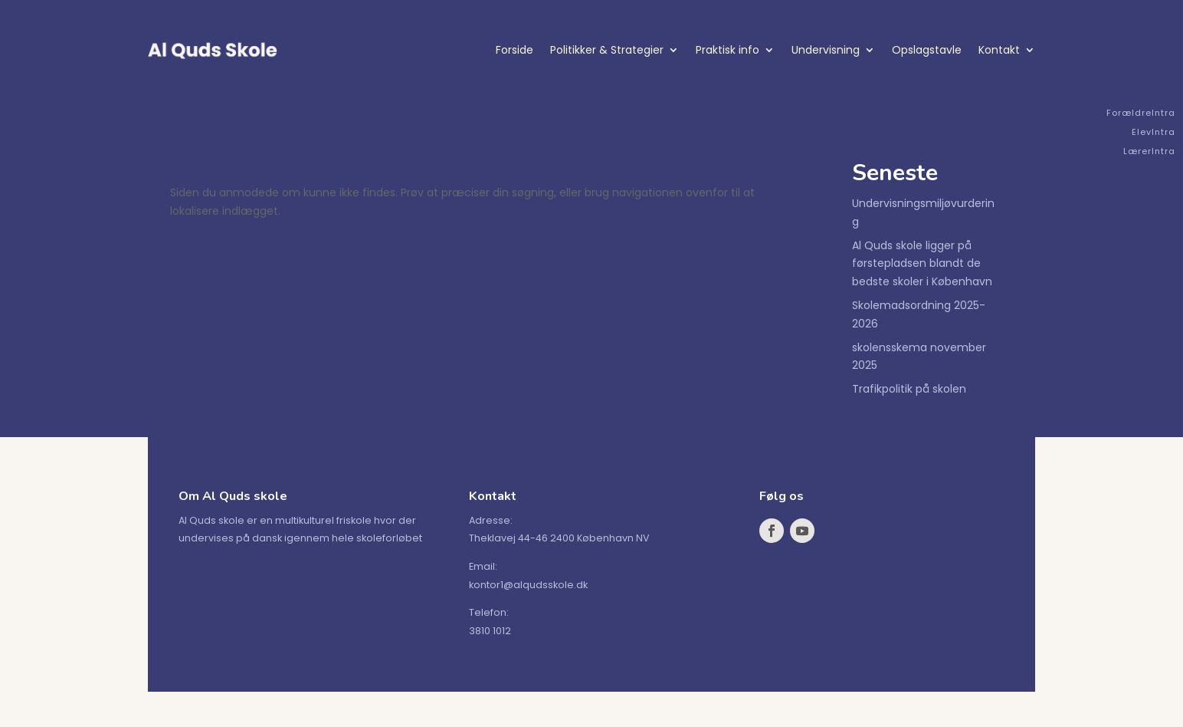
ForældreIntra (1140, 113)
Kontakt (999, 50)
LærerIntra (1149, 151)
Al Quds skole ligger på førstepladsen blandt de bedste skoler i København (922, 264)
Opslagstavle (927, 50)
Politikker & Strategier (607, 50)
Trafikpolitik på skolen (909, 388)
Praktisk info (727, 50)
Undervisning (825, 50)
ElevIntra (1153, 132)
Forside (514, 50)
